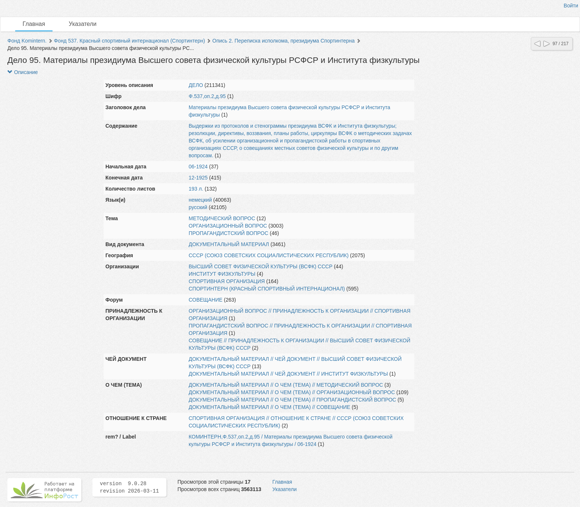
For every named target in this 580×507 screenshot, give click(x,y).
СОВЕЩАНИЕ (205, 300)
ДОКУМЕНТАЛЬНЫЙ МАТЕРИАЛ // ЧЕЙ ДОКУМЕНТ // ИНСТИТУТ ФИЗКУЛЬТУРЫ (288, 374)
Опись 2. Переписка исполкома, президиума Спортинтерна (283, 41)
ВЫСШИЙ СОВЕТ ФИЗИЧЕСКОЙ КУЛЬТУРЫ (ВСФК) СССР (261, 266)
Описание (22, 72)
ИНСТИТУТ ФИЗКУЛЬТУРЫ (222, 274)
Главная (34, 24)
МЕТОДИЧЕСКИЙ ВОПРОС (222, 218)
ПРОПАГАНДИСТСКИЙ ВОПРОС (228, 233)
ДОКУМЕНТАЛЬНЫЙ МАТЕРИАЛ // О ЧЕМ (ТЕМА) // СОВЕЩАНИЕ (269, 407)
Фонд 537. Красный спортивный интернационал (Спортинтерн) (129, 41)
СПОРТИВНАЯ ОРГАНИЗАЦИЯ (227, 281)
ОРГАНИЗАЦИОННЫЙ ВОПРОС (228, 226)
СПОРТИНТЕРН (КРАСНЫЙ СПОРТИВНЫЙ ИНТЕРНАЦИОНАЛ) (267, 289)
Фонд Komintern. (27, 41)
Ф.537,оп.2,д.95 (207, 96)
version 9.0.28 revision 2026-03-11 (129, 487)
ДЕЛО (196, 85)
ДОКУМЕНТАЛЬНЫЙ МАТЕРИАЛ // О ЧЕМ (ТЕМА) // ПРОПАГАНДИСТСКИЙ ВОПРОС (292, 400)
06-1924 (198, 166)
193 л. (196, 189)
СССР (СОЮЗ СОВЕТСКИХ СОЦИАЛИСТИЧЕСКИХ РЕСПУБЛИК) (268, 255)
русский (198, 207)
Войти (571, 6)
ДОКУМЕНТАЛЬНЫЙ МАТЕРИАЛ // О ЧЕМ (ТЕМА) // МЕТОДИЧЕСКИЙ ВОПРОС (286, 385)
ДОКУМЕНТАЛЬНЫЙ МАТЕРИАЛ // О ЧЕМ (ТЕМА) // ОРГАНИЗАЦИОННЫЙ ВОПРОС (292, 392)
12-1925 (198, 178)
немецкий (200, 200)
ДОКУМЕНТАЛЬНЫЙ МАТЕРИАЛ (229, 244)
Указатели (83, 24)
